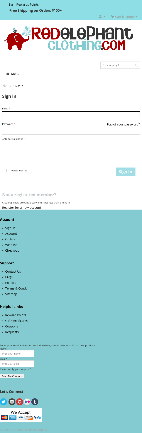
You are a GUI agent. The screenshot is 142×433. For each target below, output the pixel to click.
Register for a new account (21, 207)
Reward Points (15, 315)
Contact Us (13, 271)
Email (5, 108)
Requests (12, 332)
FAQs (9, 277)
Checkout (12, 250)
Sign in (125, 171)
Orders (10, 239)
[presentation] (35, 150)
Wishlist (11, 245)
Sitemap (11, 294)
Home (7, 85)
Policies (10, 283)
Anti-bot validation (13, 138)
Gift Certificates (16, 321)
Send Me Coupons (12, 376)
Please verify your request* (15, 369)
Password (7, 123)
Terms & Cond (15, 288)
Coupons (11, 326)
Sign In (10, 228)
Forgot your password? (123, 124)
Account (11, 233)
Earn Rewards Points (24, 4)
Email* (3, 358)
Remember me (17, 170)
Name (3, 348)
